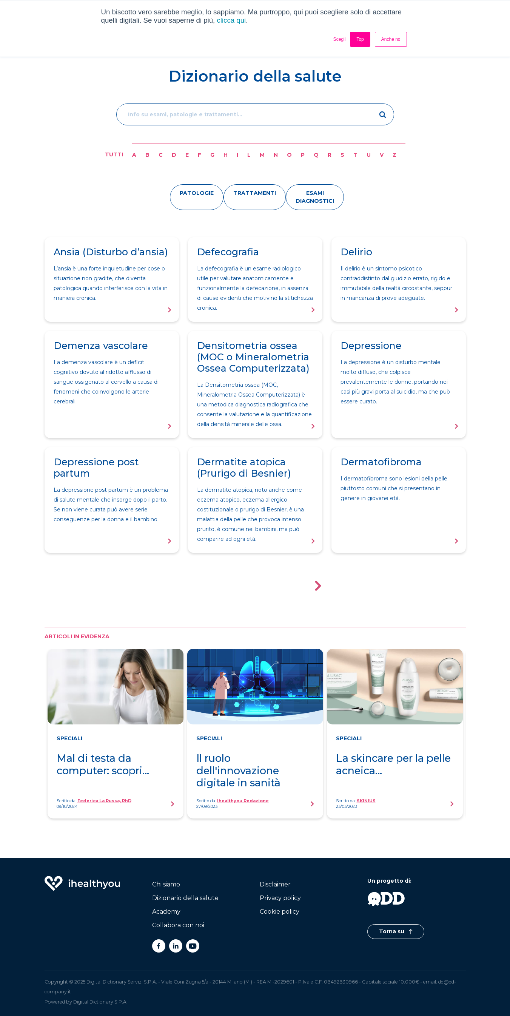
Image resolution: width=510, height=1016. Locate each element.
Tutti (114, 154)
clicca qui (231, 20)
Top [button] (360, 39)
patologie (197, 193)
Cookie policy (279, 911)
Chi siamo (166, 884)
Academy (166, 911)
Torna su (396, 931)
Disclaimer (275, 884)
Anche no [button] (391, 39)
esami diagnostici (315, 197)
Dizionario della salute (185, 898)
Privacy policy (280, 898)
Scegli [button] (339, 39)
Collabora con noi (178, 925)
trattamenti (254, 193)
